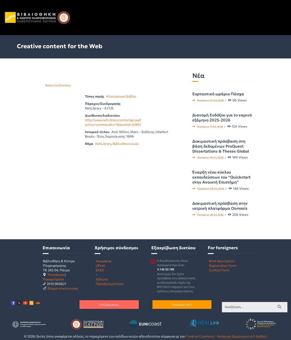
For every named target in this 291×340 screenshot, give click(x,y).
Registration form (222, 265)
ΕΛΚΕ (100, 270)
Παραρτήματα (53, 279)
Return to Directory (58, 85)
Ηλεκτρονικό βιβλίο (121, 96)
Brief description (221, 261)
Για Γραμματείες (109, 304)
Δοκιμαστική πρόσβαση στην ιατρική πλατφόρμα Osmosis (220, 206)
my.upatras (104, 261)
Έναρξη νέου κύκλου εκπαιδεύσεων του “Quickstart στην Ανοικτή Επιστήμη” (221, 177)
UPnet (100, 265)
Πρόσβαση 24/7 (182, 304)
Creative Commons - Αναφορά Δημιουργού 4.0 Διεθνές (226, 336)
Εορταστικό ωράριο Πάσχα (218, 93)
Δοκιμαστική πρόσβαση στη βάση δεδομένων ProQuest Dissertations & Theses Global (220, 146)
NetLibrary (103, 143)
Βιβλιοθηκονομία (126, 143)
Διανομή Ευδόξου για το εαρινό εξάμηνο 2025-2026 (222, 118)
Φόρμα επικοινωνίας (62, 288)
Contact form (219, 270)
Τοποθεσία (55, 274)
